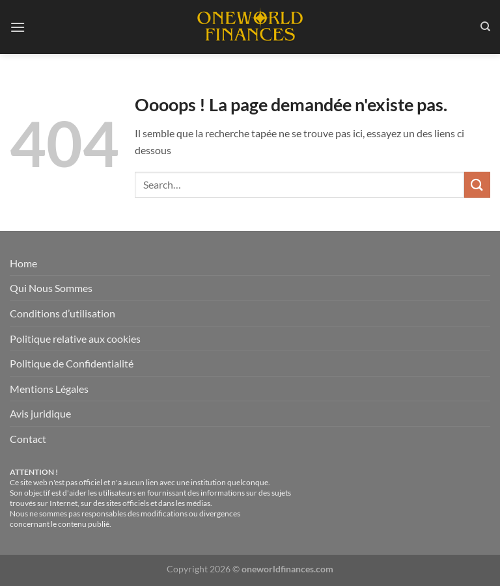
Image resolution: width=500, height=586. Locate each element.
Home (23, 263)
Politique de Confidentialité (71, 363)
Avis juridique (40, 413)
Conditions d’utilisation (62, 313)
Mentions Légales (49, 388)
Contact (28, 439)
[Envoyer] (477, 184)
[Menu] (17, 27)
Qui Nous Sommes (51, 288)
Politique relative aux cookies (75, 338)
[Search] (485, 26)
